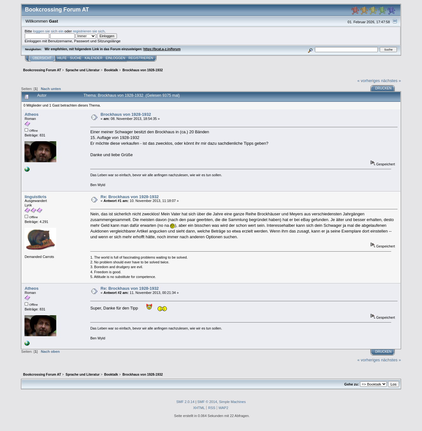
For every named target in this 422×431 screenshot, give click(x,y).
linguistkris (35, 196)
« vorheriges (368, 80)
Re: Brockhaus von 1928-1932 (130, 196)
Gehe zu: (351, 384)
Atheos (31, 114)
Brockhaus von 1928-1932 (126, 114)
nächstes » (391, 80)
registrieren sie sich (89, 31)
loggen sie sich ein (48, 31)
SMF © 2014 (207, 402)
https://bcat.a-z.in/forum (161, 49)
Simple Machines (232, 402)
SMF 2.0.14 (185, 402)
